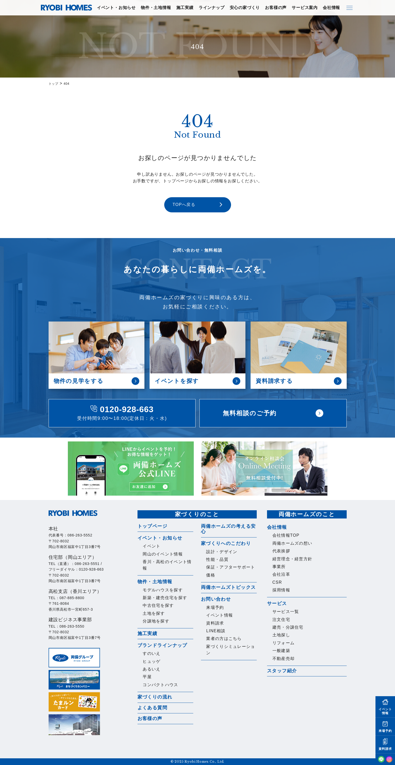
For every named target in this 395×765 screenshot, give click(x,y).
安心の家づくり (245, 7)
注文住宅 (281, 619)
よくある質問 (152, 707)
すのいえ (151, 653)
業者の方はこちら (224, 638)
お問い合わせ (216, 599)
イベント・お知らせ (116, 7)
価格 (210, 575)
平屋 (147, 677)
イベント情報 (219, 615)
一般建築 (281, 650)
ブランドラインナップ (162, 645)
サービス (277, 603)
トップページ (152, 526)
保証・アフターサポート (230, 567)
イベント (151, 546)
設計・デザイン (221, 552)
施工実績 (185, 7)
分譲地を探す (156, 621)
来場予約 (215, 607)
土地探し (281, 635)
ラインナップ (212, 7)
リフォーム (283, 643)
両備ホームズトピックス (228, 587)
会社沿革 (281, 574)
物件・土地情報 (156, 7)
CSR (277, 582)
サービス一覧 (285, 611)
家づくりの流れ (154, 697)
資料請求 (215, 623)
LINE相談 (215, 631)
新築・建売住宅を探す (165, 598)
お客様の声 (276, 7)
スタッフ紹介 (282, 670)
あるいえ (151, 669)
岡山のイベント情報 (163, 554)
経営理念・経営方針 (292, 559)
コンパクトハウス (160, 685)
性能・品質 (217, 559)
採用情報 (281, 590)
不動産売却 (283, 658)
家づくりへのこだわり (226, 543)
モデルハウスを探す (163, 590)
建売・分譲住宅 (288, 627)
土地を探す (154, 613)
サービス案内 (305, 7)
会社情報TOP (286, 535)
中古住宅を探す (158, 605)
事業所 (279, 566)
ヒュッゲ (151, 661)
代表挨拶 (281, 551)
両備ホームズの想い (292, 543)
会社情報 (331, 7)
